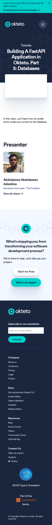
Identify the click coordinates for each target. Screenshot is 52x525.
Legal (10, 374)
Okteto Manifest (16, 400)
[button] (43, 24)
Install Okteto (14, 396)
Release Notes (14, 409)
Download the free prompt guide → (21, 10)
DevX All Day (14, 439)
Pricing (11, 370)
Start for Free (26, 271)
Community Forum (17, 435)
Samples (12, 404)
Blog (10, 422)
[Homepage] (19, 311)
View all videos (13, 193)
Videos (11, 430)
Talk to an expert (26, 282)
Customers (13, 366)
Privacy (11, 378)
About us (12, 362)
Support (12, 457)
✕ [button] (49, 2)
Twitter (14, 461)
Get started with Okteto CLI (21, 392)
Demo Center (14, 426)
